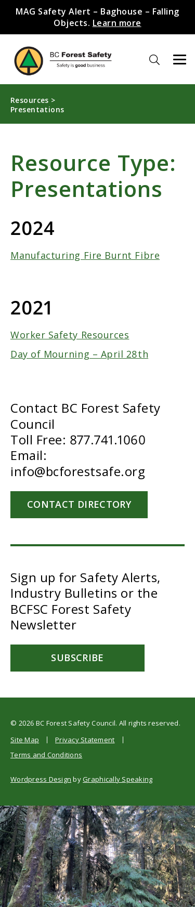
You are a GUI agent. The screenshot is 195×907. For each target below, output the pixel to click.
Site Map (24, 739)
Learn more (117, 23)
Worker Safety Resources (69, 334)
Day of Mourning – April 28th (79, 354)
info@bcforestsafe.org (77, 471)
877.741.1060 (108, 439)
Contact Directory (81, 504)
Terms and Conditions (46, 754)
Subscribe (80, 657)
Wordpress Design (40, 779)
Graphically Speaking (117, 779)
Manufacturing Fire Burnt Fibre (85, 255)
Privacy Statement (84, 739)
